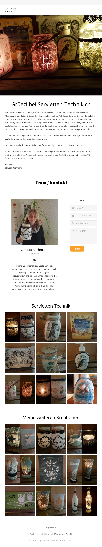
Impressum (51, 527)
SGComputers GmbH (62, 534)
